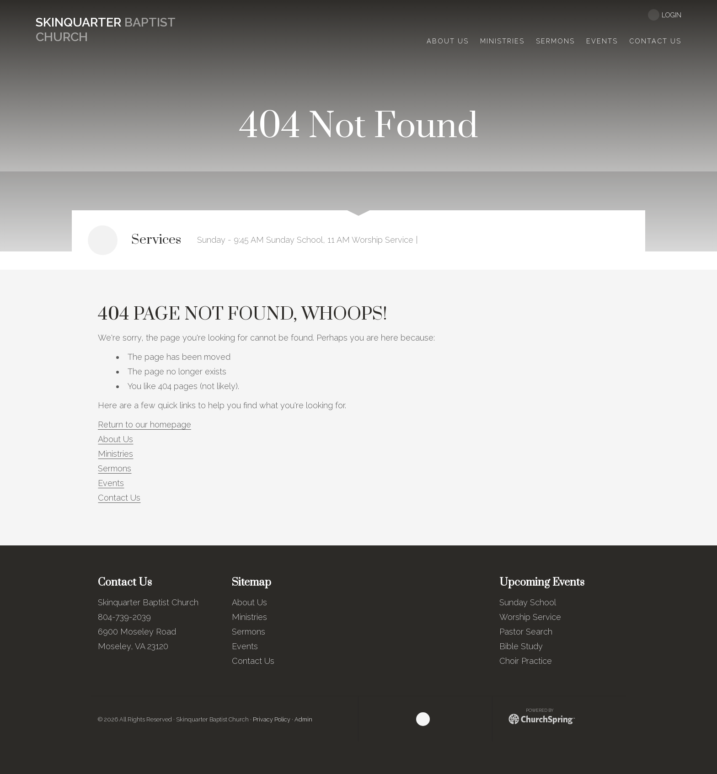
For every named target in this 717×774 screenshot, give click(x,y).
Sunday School (527, 602)
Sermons (114, 468)
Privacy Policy (271, 719)
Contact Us (119, 497)
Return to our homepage (144, 424)
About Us (115, 439)
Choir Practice (525, 661)
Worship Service (530, 617)
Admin (303, 719)
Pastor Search (525, 631)
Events (111, 483)
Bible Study (521, 646)
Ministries (115, 454)
